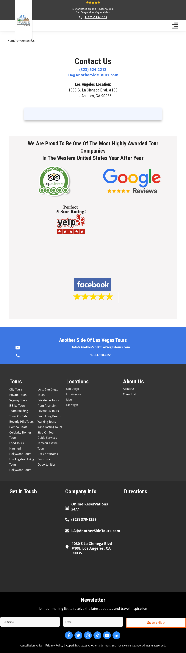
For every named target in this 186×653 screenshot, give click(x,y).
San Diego (82, 12)
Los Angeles (73, 394)
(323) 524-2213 (93, 69)
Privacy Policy (54, 645)
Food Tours (16, 443)
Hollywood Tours (20, 470)
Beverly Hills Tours (21, 421)
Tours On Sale (18, 416)
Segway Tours (18, 400)
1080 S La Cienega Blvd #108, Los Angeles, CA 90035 (92, 548)
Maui (107, 12)
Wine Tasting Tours (49, 427)
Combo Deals (18, 427)
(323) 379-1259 (83, 519)
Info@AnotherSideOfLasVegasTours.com (101, 347)
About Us (129, 388)
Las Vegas (96, 12)
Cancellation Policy (31, 645)
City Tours (15, 389)
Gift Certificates (47, 454)
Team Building (18, 411)
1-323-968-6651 (101, 355)
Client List (129, 394)
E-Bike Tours (17, 405)
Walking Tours (46, 421)
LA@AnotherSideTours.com (93, 75)
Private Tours (17, 395)
